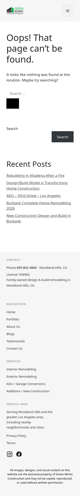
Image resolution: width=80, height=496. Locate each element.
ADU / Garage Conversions (25, 384)
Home (10, 312)
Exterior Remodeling (21, 376)
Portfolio (12, 319)
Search (12, 128)
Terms (10, 443)
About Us (13, 326)
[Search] (12, 103)
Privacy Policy (16, 435)
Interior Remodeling (21, 369)
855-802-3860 (27, 267)
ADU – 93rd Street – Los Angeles (33, 195)
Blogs (10, 334)
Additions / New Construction (27, 391)
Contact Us (14, 348)
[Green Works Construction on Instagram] (9, 454)
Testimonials (15, 341)
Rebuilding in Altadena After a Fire (35, 175)
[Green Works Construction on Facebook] (19, 454)
